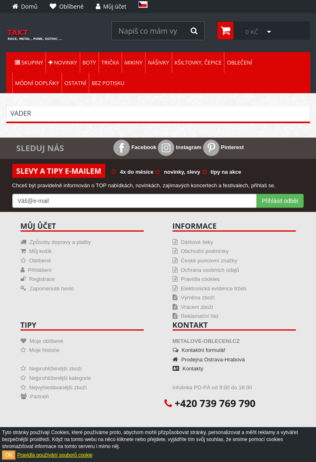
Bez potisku (108, 83)
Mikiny (134, 62)
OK (8, 455)
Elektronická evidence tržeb (210, 288)
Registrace (38, 279)
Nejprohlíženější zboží (51, 368)
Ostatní (75, 83)
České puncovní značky (205, 260)
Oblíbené (36, 260)
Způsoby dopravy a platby (56, 242)
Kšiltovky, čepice (198, 62)
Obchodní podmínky (201, 251)
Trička (110, 62)
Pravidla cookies (196, 279)
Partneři (35, 396)
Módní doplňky (37, 83)
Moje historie (40, 350)
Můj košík (36, 251)
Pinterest (223, 147)
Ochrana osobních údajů (206, 270)
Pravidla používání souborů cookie (54, 455)
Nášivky (158, 62)
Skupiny (29, 62)
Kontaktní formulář (199, 350)
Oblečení (239, 62)
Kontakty (188, 368)
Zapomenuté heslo (47, 288)
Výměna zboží (194, 297)
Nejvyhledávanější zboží (54, 387)
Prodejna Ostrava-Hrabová (209, 359)
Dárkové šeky (193, 242)
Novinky (62, 62)
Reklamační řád (196, 316)
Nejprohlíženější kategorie (56, 378)
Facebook (134, 147)
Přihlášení (36, 270)
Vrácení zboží (193, 307)
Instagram (179, 147)
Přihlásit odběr (280, 201)
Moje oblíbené (42, 341)
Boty (89, 62)
